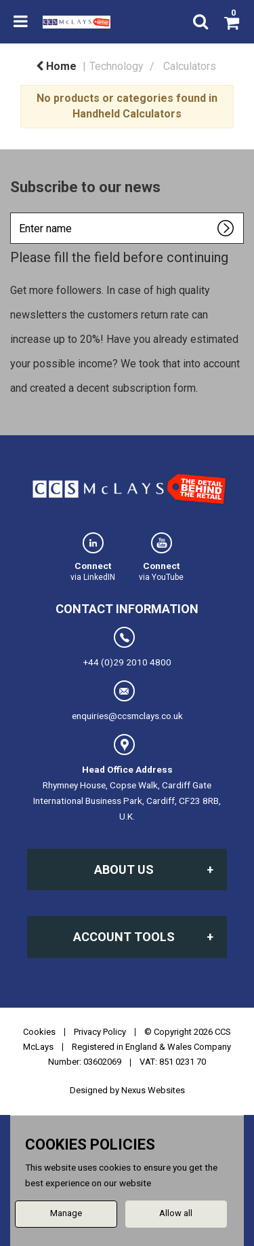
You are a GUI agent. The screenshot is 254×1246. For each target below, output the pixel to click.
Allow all (175, 1213)
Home (56, 66)
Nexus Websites (153, 1090)
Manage (66, 1213)
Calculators (189, 66)
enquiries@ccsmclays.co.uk (127, 700)
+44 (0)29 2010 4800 (127, 647)
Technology (116, 66)
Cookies (39, 1032)
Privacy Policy (100, 1032)
